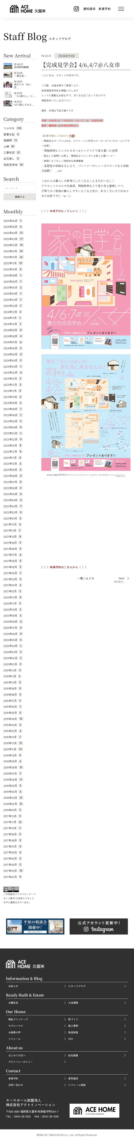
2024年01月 (12, 378)
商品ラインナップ (18, 1019)
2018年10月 (12, 755)
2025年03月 (13, 299)
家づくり (73, 1019)
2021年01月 (12, 591)
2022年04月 (13, 500)
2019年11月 (12, 676)
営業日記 (11, 134)
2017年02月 (12, 877)
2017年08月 (12, 840)
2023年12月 (12, 385)
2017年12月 (12, 816)
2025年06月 (13, 281)
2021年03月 (12, 579)
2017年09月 (12, 834)
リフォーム (14, 1038)
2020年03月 (13, 652)
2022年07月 (13, 482)
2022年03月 (13, 506)
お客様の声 (14, 1032)
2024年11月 (12, 318)
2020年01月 (12, 664)
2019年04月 (13, 719)
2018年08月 (13, 767)
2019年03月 (12, 725)
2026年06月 (13, 221)
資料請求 (89, 8)
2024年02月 (13, 372)
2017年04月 (12, 864)
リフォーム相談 (76, 1085)
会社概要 (73, 1055)
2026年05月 (13, 227)
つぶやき (12, 128)
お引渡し (11, 158)
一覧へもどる (85, 578)
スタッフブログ (76, 986)
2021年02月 (12, 585)
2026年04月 (13, 233)
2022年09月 (12, 470)
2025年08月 (13, 275)
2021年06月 (12, 561)
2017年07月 (12, 846)
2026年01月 (13, 251)
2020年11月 (12, 603)
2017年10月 (12, 828)
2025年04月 (13, 293)
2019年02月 (12, 731)
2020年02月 (13, 658)
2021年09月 (12, 542)
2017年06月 (12, 852)
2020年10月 (12, 609)
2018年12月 (13, 743)
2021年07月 (12, 555)
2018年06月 (13, 779)
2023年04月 (13, 427)
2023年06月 (13, 415)
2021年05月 (12, 567)
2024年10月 (12, 324)
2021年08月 (12, 549)
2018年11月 (13, 749)
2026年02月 (13, 245)
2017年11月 (13, 822)
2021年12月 (12, 524)
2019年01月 (12, 737)
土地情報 (73, 1002)
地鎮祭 (10, 140)
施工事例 (73, 1025)
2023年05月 (13, 421)
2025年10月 (13, 269)
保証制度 (73, 1032)
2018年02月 (13, 804)
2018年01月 (12, 810)
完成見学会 (13, 165)
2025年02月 (13, 306)
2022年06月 (13, 488)
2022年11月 (12, 457)
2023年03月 (13, 433)
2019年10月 (12, 682)
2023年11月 (12, 391)
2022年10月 (12, 463)
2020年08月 (13, 621)
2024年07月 (13, 342)
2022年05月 (13, 494)
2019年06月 (12, 706)
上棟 (9, 146)
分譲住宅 (13, 1002)
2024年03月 (13, 366)
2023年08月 (13, 409)
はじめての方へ (16, 1055)
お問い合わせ (15, 1085)
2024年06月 (13, 348)
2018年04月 (12, 791)
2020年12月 (12, 597)
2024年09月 (13, 330)
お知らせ (13, 986)
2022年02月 (13, 512)
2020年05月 (13, 640)
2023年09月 (12, 403)
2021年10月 (12, 536)
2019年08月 (12, 694)
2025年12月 (13, 257)
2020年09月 (12, 615)
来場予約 (104, 8)
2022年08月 (13, 476)
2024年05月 (13, 354)
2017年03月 (13, 871)
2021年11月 (12, 530)
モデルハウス (15, 1025)
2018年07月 (12, 773)
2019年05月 (12, 713)
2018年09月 (12, 761)
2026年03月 (13, 239)
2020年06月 (13, 634)
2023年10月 (12, 397)
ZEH (70, 1038)
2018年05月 (12, 786)
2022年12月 (12, 451)
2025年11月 (13, 263)
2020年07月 (13, 628)
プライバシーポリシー (20, 1062)
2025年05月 (13, 287)
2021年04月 (12, 573)
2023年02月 (13, 439)
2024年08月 (13, 336)
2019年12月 (12, 670)
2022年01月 (12, 518)
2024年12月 (12, 312)
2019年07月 (12, 700)
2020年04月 (13, 646)
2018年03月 (13, 798)
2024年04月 (13, 360)
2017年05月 (12, 858)
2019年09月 (12, 688)
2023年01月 (12, 445)
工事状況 (12, 152)
